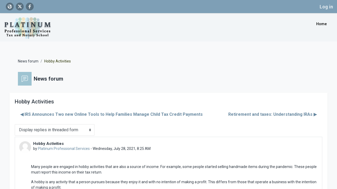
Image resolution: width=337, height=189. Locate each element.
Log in (326, 6)
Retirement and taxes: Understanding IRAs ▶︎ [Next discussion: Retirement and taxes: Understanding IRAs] (267, 107)
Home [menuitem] (321, 24)
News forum (33, 54)
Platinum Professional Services (69, 142)
